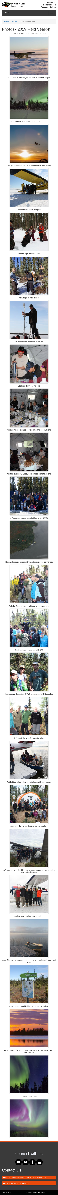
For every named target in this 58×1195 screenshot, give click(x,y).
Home (6, 12)
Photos (14, 21)
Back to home (6, 1192)
